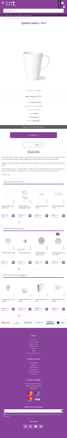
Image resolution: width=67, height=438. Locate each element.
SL (59, 1)
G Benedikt (36, 121)
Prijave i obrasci (33, 346)
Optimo (35, 113)
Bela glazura (35, 117)
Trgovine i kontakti (9, 15)
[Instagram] (30, 426)
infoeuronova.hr (36, 353)
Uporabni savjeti (28, 15)
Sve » (62, 182)
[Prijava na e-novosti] (62, 411)
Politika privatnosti (33, 369)
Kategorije (33, 365)
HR (59, 3)
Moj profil (33, 374)
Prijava (63, 8)
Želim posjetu (21, 15)
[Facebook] (25, 426)
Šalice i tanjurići (25, 18)
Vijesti (15, 15)
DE (59, 7)
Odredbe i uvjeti (33, 367)
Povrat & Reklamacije (33, 372)
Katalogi (33, 348)
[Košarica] (62, 3)
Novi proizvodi (33, 363)
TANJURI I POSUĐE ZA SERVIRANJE (11, 18)
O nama (2, 15)
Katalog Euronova (33, 344)
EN (59, 5)
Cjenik (33, 351)
